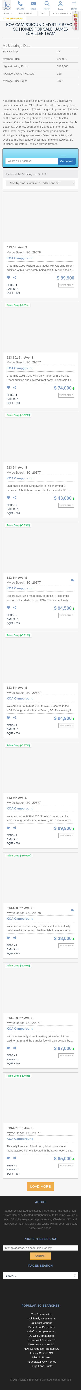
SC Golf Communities (41, 1335)
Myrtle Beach (60, 13)
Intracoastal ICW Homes (41, 1361)
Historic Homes (41, 1357)
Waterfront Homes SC (41, 1344)
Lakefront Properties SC (41, 1331)
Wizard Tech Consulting (33, 1379)
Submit (40, 1255)
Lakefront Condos (41, 1322)
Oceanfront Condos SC (41, 1340)
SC (42, 13)
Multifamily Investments (41, 1318)
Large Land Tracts (41, 1365)
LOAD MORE (40, 1186)
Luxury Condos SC (41, 1353)
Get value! (66, 161)
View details (66, 285)
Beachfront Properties (41, 1327)
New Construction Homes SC (41, 1348)
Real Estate (25, 13)
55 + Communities (41, 1314)
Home (6, 13)
